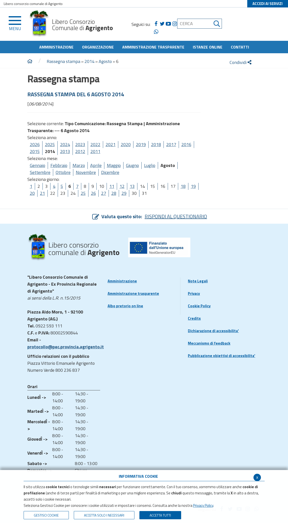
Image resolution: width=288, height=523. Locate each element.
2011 (95, 151)
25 (83, 193)
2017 (171, 144)
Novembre (86, 172)
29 (124, 193)
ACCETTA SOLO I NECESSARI (104, 515)
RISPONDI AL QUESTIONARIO (176, 216)
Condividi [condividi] (240, 62)
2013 (65, 151)
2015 (35, 151)
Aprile (96, 165)
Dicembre (110, 172)
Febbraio (58, 165)
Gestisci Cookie (46, 515)
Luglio (149, 165)
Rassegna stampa (64, 61)
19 (193, 186)
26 (93, 193)
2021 (111, 144)
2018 (156, 144)
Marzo (79, 165)
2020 (126, 144)
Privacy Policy (203, 505)
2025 (50, 144)
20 (32, 193)
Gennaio (37, 165)
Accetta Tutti (160, 515)
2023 (80, 144)
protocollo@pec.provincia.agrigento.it (65, 346)
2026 (35, 144)
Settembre (40, 172)
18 (183, 186)
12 (122, 186)
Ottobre (63, 172)
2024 (65, 144)
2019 (141, 144)
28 (113, 193)
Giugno (132, 165)
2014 (89, 61)
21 (42, 193)
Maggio (114, 165)
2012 (80, 151)
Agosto (105, 61)
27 (103, 193)
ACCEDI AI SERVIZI (267, 3)
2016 (186, 144)
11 (111, 186)
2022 (95, 144)
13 (132, 186)
